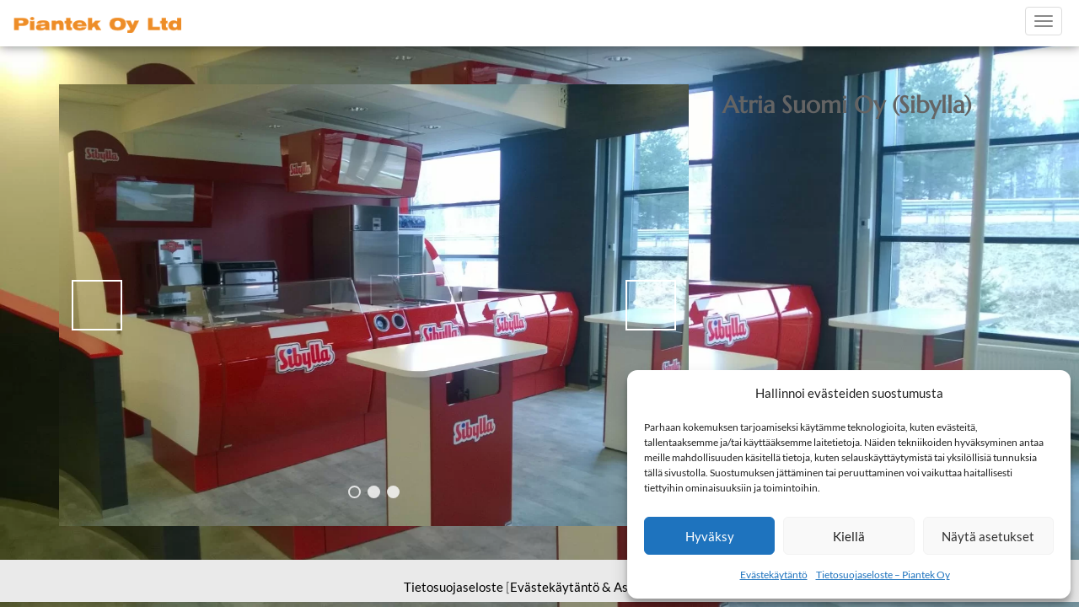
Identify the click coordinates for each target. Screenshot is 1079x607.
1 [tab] (354, 492)
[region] (374, 305)
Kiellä (849, 536)
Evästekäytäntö (774, 574)
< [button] (97, 305)
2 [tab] (374, 492)
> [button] (650, 305)
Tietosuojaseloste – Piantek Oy (883, 574)
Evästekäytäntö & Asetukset (590, 586)
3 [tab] (393, 492)
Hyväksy (709, 536)
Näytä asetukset (988, 536)
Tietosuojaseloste (453, 586)
